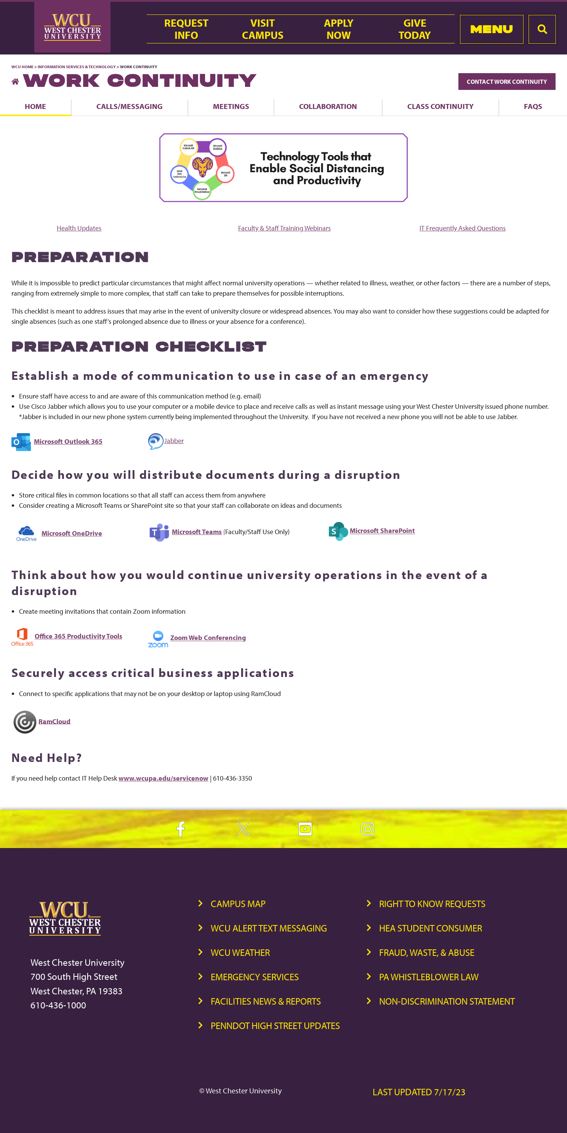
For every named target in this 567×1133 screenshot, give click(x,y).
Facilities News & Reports (266, 1001)
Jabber (165, 440)
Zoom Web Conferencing (208, 638)
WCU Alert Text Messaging (269, 928)
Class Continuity (440, 106)
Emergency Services (255, 977)
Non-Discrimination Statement (447, 1001)
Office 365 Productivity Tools (78, 636)
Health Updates (79, 228)
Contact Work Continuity (507, 81)
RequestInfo (186, 29)
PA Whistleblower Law (429, 977)
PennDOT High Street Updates (275, 1025)
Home (35, 106)
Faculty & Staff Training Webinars (284, 228)
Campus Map (238, 903)
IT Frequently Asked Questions (463, 228)
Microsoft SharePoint (382, 530)
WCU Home (22, 66)
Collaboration (328, 106)
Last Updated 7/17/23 (419, 1092)
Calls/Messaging (129, 106)
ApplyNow (339, 29)
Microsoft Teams (197, 531)
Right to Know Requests (432, 903)
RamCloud (54, 721)
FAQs (533, 106)
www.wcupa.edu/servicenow (163, 778)
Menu (491, 29)
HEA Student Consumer (430, 928)
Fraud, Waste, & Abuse (426, 952)
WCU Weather (240, 952)
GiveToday (415, 29)
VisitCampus (263, 29)
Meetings (231, 106)
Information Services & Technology (77, 66)
